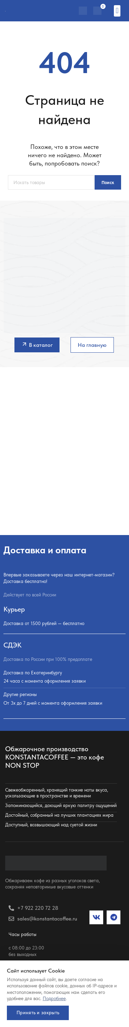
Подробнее (54, 998)
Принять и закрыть (38, 1012)
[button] (117, 11)
